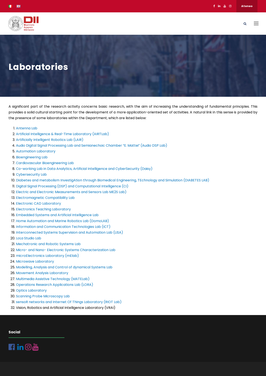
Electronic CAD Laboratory (38, 203)
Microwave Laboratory (35, 261)
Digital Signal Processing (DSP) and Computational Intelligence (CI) (72, 186)
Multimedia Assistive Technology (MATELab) (53, 278)
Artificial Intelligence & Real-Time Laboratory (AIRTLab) (62, 134)
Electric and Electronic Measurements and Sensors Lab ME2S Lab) (71, 191)
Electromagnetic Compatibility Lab (45, 197)
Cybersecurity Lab (31, 174)
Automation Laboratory (35, 151)
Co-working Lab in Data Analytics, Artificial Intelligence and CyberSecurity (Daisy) (84, 168)
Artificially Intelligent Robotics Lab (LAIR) (49, 139)
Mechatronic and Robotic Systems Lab (48, 244)
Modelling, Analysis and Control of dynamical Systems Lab (64, 267)
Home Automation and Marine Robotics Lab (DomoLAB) (62, 220)
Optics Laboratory (31, 290)
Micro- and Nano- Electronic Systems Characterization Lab (65, 249)
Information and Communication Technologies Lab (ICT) (63, 226)
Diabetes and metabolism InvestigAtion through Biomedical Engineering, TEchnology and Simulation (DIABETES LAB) (112, 180)
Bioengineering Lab (32, 157)
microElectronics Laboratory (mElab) (47, 255)
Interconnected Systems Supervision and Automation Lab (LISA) (69, 232)
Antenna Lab (26, 128)
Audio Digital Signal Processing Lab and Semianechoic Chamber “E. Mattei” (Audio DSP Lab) (91, 145)
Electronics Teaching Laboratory (43, 209)
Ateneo (247, 6)
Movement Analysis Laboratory (42, 272)
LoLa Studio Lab (28, 238)
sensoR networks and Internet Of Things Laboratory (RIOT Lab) (69, 301)
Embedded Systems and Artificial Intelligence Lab (57, 215)
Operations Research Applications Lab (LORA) (54, 284)
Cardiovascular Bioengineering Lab (45, 163)
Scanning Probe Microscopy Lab (43, 296)
